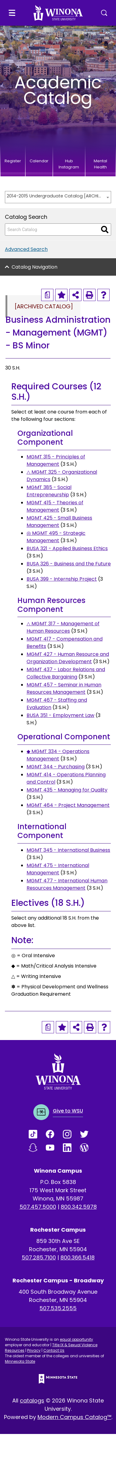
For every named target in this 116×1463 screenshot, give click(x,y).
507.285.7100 (39, 1257)
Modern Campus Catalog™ (74, 1417)
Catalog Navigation (34, 266)
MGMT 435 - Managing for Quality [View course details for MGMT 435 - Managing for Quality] (67, 789)
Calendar (39, 161)
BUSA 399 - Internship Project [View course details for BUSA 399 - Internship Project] (62, 579)
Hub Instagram (69, 164)
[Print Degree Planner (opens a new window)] (47, 295)
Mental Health (100, 164)
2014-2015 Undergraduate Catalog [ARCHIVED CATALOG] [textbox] (55, 196)
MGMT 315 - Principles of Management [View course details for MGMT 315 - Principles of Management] (56, 460)
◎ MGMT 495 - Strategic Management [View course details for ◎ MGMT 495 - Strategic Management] (56, 537)
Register (13, 161)
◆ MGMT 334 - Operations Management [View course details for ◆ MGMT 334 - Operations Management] (58, 755)
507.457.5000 (38, 1207)
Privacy (34, 1350)
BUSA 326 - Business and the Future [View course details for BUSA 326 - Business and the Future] (69, 563)
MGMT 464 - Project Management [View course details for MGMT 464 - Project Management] (68, 805)
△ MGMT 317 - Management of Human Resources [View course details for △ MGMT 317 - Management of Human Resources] (63, 627)
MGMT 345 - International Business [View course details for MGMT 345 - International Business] (68, 850)
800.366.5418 (77, 1257)
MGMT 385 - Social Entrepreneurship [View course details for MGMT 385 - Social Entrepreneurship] (49, 491)
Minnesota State (20, 1361)
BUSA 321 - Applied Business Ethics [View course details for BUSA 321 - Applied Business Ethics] (67, 548)
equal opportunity (76, 1339)
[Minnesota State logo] (58, 1379)
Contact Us (53, 1350)
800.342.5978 (79, 1207)
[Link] (37, 1134)
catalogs (32, 1400)
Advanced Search (26, 249)
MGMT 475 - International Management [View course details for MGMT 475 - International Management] (58, 869)
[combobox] (58, 197)
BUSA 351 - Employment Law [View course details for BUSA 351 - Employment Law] (60, 715)
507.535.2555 (58, 1308)
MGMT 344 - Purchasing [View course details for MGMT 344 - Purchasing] (56, 766)
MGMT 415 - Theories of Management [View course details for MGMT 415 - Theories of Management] (55, 506)
